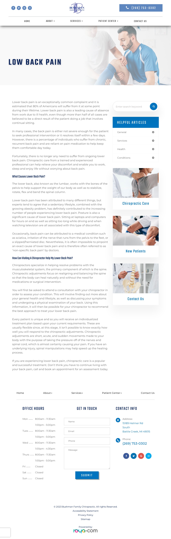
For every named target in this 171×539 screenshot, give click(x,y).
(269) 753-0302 (143, 8)
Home (27, 21)
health (121, 149)
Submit (87, 475)
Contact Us (140, 21)
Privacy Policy (85, 515)
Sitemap (85, 519)
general (122, 132)
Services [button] (76, 21)
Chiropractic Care (135, 204)
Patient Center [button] (108, 21)
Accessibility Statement (86, 510)
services (122, 140)
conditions (124, 158)
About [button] (50, 21)
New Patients (136, 252)
